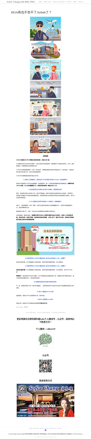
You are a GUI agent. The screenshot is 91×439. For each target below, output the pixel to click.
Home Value (36, 428)
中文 (55, 428)
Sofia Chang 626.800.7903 (21, 2)
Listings (52, 428)
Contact (59, 428)
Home (30, 428)
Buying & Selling (44, 428)
